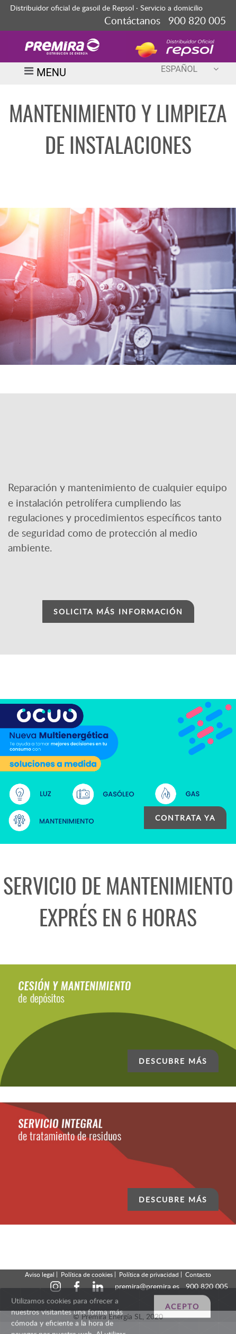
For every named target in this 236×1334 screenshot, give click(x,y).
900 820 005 (207, 1286)
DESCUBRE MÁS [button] (173, 1061)
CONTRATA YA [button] (185, 818)
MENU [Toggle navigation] (43, 73)
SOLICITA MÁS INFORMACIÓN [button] (118, 611)
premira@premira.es (147, 1286)
